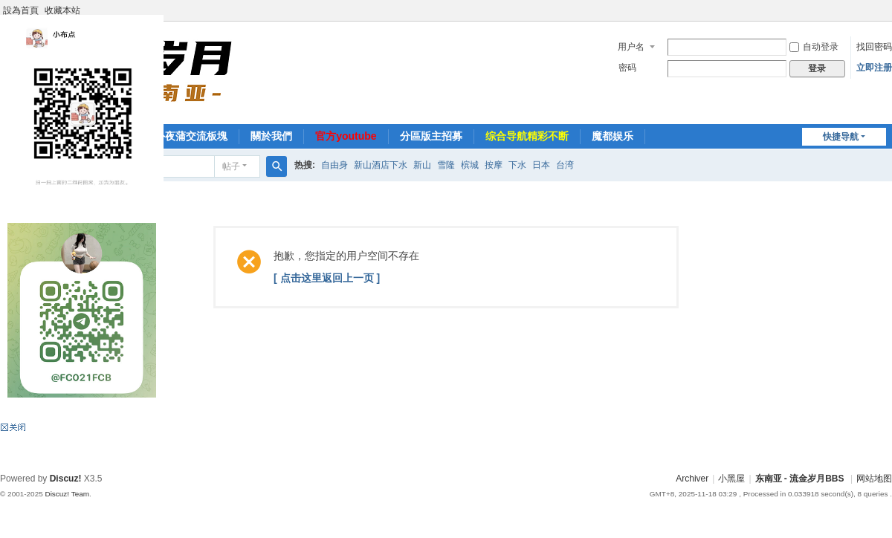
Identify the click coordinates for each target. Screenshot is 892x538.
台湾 (565, 165)
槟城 (470, 165)
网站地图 (874, 478)
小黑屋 (731, 478)
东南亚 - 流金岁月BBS (799, 478)
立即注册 (874, 67)
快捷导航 (841, 137)
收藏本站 (62, 10)
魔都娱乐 (612, 136)
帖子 (231, 166)
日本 (541, 165)
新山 (422, 165)
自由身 (334, 165)
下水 (517, 165)
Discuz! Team (67, 494)
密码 (627, 67)
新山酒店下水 (380, 165)
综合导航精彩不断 (527, 136)
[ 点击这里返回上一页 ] (327, 278)
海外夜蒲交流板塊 (185, 136)
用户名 (631, 47)
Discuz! (66, 478)
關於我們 (271, 136)
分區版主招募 (431, 136)
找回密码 (874, 47)
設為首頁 (21, 10)
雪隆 (446, 165)
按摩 (493, 165)
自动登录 (813, 47)
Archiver (692, 478)
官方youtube (345, 136)
